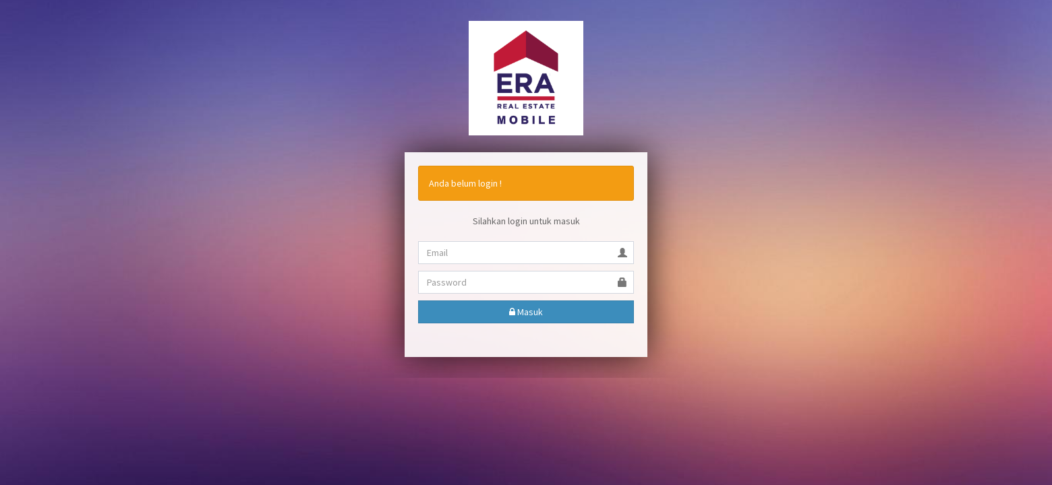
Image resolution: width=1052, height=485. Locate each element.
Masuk (526, 312)
